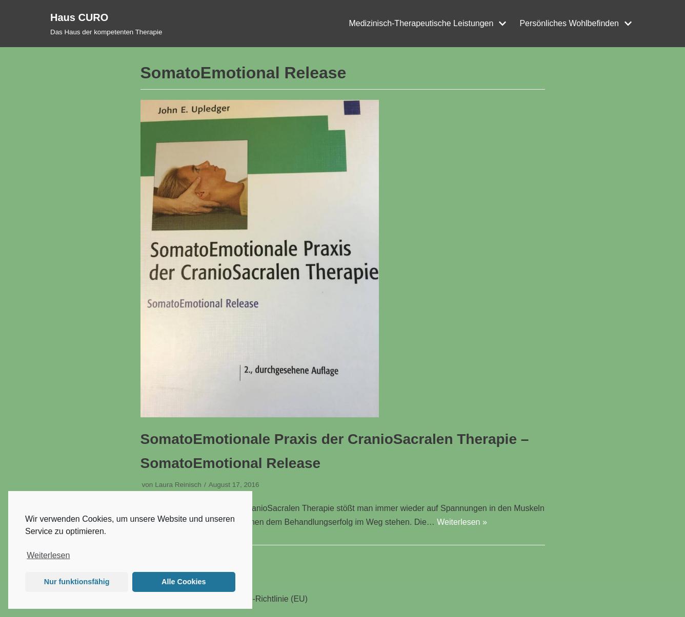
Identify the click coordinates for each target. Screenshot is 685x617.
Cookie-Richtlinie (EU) (267, 598)
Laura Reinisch (178, 484)
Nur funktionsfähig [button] (77, 582)
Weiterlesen (48, 555)
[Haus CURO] (106, 23)
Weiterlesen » (462, 522)
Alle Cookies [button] (184, 582)
